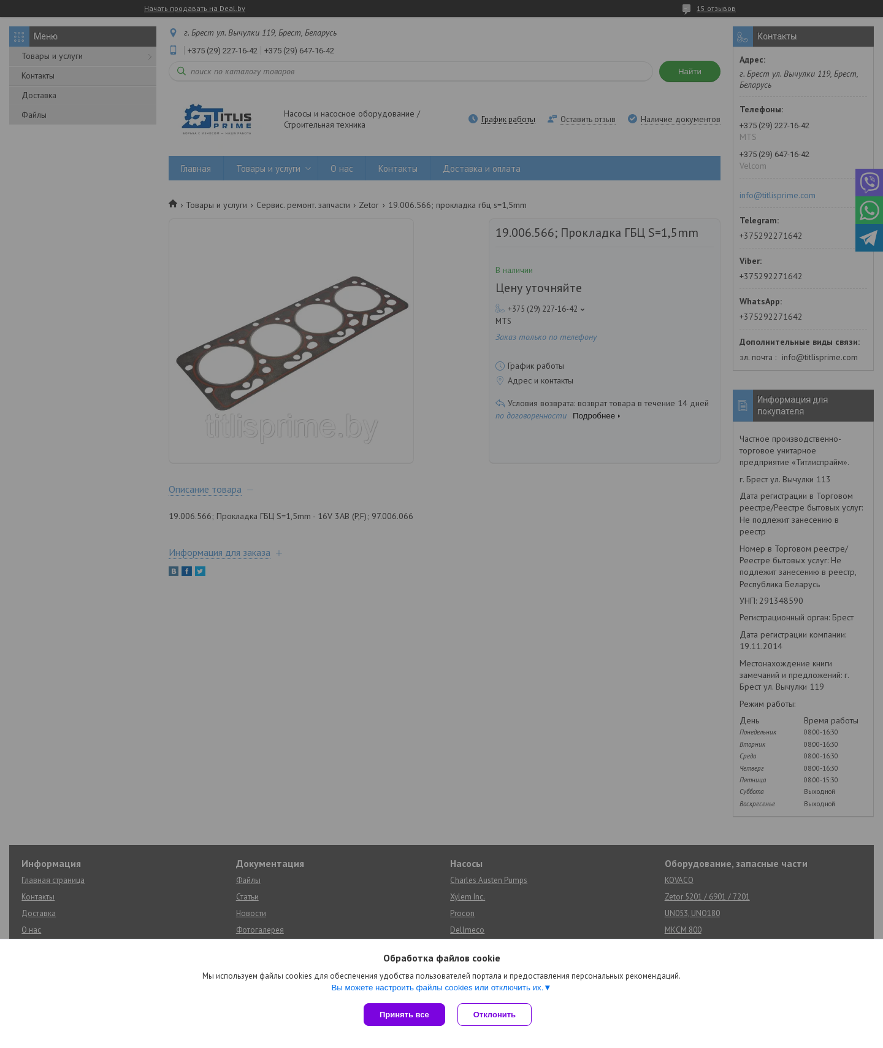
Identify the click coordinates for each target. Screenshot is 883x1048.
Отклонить (494, 1014)
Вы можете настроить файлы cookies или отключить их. (437, 987)
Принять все (404, 1014)
